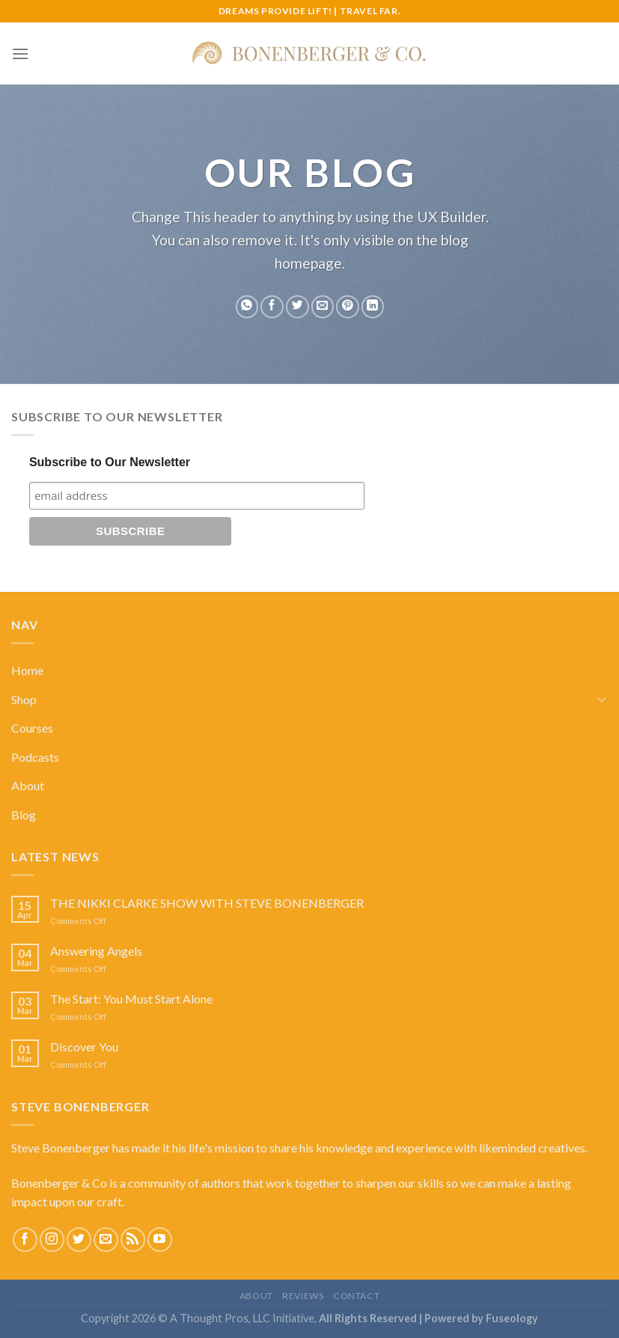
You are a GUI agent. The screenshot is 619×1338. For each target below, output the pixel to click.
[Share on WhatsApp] (246, 307)
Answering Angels (96, 951)
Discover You (84, 1046)
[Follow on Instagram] (52, 1239)
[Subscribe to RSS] (133, 1239)
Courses (32, 728)
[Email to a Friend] (322, 307)
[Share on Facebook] (272, 307)
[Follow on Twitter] (79, 1239)
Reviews (302, 1295)
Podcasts (35, 757)
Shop (24, 699)
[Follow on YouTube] (159, 1239)
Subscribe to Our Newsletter (109, 462)
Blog (23, 814)
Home (27, 670)
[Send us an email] (106, 1239)
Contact (356, 1295)
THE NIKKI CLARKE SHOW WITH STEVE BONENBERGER (207, 903)
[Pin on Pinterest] (347, 307)
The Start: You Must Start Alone (131, 999)
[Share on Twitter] (296, 307)
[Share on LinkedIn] (372, 307)
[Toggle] (602, 699)
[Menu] (20, 53)
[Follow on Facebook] (25, 1239)
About (27, 785)
